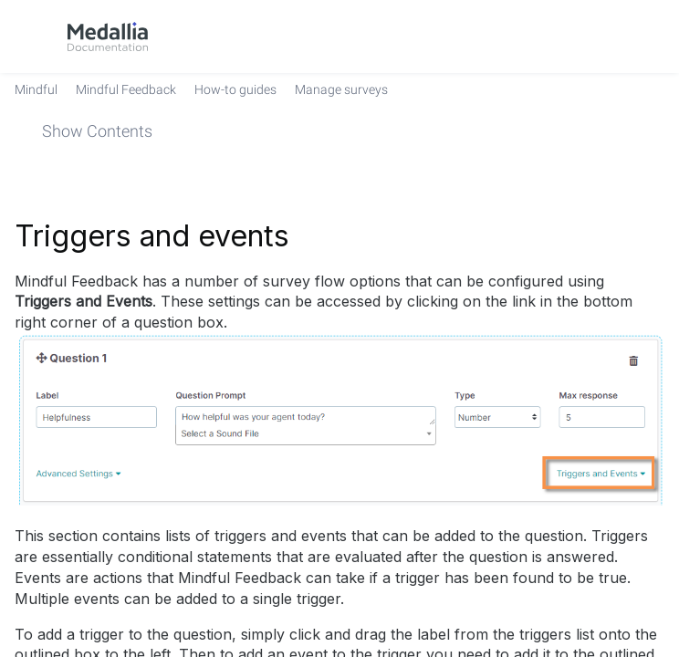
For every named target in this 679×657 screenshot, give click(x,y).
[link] (107, 36)
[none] (657, 167)
